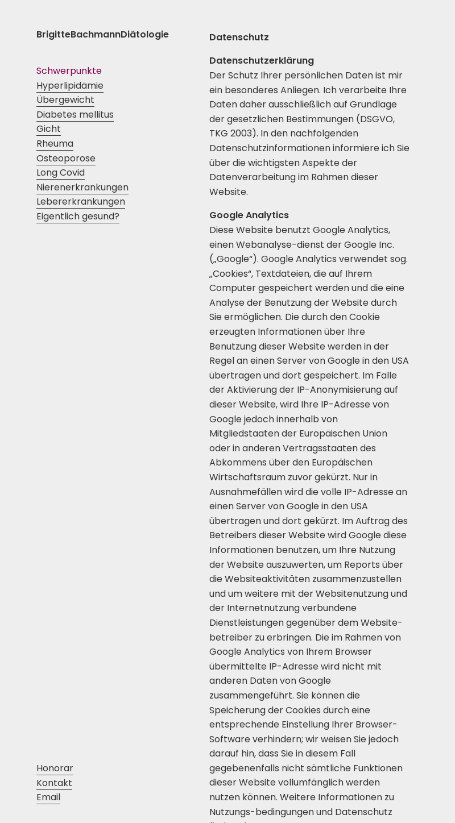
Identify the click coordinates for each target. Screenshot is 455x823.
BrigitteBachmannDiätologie (102, 34)
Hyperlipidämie (70, 85)
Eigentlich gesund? (77, 216)
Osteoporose (66, 158)
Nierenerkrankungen (82, 187)
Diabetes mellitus (75, 114)
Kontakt (54, 782)
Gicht (48, 128)
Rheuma (54, 143)
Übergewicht (65, 99)
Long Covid (60, 172)
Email (48, 797)
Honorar (54, 768)
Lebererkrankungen (80, 201)
